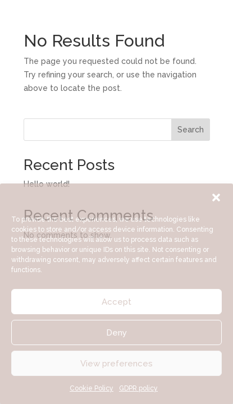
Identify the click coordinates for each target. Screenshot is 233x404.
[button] (216, 197)
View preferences (116, 364)
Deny (116, 333)
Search (190, 129)
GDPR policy (138, 388)
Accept (116, 302)
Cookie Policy (91, 388)
